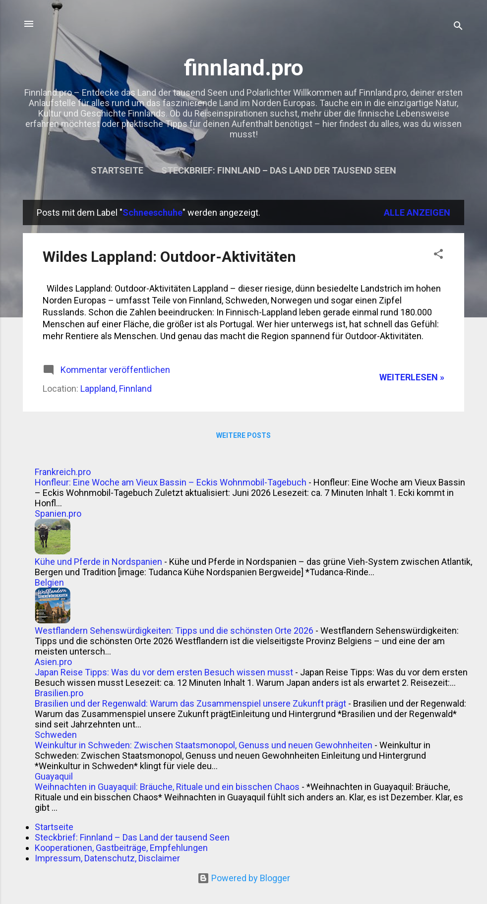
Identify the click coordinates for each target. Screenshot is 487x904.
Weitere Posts (243, 435)
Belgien (49, 582)
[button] (438, 255)
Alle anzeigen (417, 212)
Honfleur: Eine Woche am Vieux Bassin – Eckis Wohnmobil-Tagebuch (170, 482)
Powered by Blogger (243, 878)
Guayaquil (54, 776)
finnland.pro (244, 68)
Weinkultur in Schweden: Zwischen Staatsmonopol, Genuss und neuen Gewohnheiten (203, 745)
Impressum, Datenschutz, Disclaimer (107, 858)
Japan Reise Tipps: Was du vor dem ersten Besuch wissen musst (164, 672)
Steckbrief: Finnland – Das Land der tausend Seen (278, 170)
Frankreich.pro (63, 472)
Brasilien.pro (59, 693)
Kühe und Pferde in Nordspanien (98, 561)
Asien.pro (53, 662)
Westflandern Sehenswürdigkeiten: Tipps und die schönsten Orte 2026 (174, 630)
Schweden (56, 734)
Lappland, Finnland (116, 388)
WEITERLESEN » (411, 377)
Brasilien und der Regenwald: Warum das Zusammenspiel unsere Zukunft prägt (190, 703)
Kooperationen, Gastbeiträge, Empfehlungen (121, 848)
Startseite (117, 170)
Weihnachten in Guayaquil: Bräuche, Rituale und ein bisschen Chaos (167, 787)
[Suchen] (458, 27)
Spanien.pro (58, 513)
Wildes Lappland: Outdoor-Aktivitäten (169, 256)
